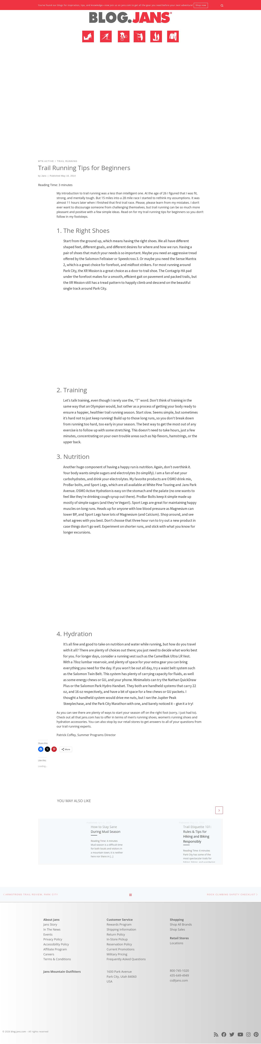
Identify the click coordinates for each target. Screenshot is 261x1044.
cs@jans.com (179, 981)
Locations (176, 943)
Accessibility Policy (56, 944)
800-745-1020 (179, 971)
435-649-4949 (179, 976)
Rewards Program (119, 925)
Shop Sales (177, 930)
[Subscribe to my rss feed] (216, 1034)
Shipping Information (121, 930)
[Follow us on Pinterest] (256, 1034)
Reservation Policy (119, 944)
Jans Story (50, 925)
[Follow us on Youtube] (240, 1034)
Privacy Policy (52, 940)
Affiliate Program (55, 949)
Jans (43, 176)
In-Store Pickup (117, 940)
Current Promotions (120, 949)
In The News (52, 930)
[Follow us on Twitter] (231, 1034)
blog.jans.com (18, 1031)
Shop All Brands (181, 925)
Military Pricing (117, 954)
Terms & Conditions (57, 959)
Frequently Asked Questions (126, 959)
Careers (48, 954)
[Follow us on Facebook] (223, 1034)
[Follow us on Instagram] (248, 1034)
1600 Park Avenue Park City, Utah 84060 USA (122, 977)
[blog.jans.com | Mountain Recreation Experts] (130, 19)
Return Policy (116, 935)
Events (48, 935)
